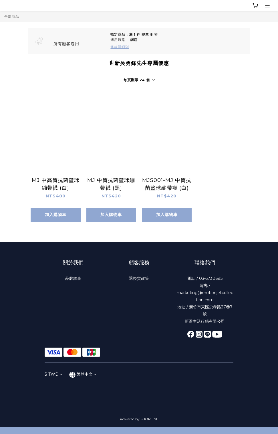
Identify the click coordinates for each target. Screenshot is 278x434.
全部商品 (11, 16)
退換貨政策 (139, 278)
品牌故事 (73, 278)
